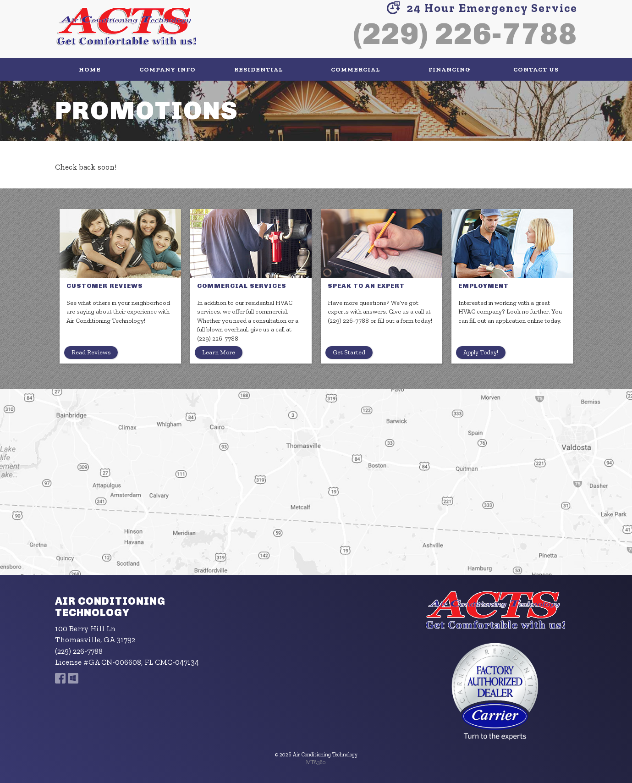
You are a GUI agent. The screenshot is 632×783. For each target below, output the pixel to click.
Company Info (167, 69)
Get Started (349, 352)
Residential (258, 69)
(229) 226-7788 (465, 33)
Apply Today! (480, 352)
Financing (450, 69)
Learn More (218, 352)
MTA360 (316, 762)
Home (90, 69)
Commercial (355, 69)
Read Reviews (90, 352)
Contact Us (536, 69)
